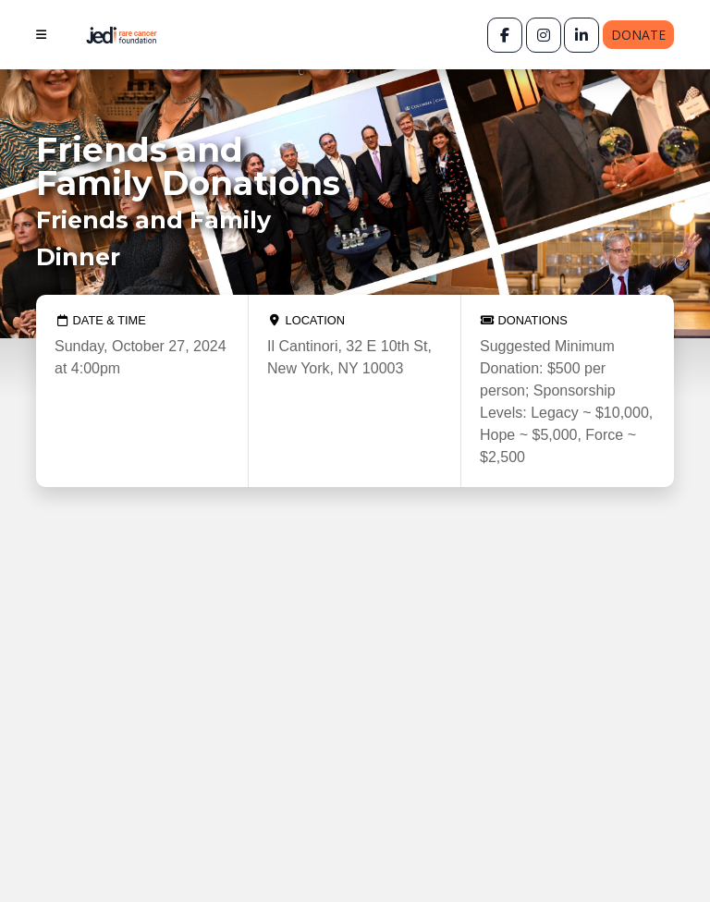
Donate (638, 34)
